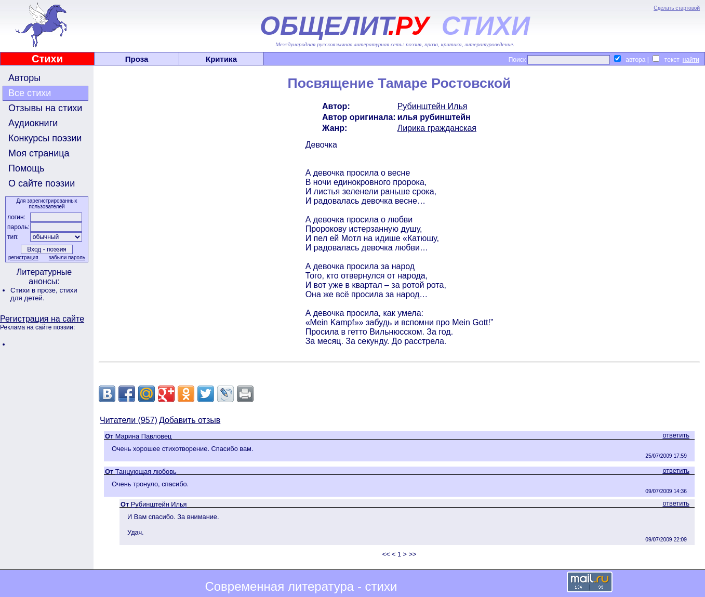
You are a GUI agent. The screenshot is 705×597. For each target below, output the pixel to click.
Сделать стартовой (677, 8)
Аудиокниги (33, 123)
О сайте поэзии (41, 183)
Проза (137, 59)
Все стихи (29, 93)
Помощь (26, 168)
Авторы (24, 78)
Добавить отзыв (189, 420)
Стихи (47, 58)
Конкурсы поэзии (45, 138)
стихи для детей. (43, 294)
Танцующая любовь (146, 471)
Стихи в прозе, (34, 290)
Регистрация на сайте (42, 318)
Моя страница (39, 153)
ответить (675, 435)
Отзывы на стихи (45, 108)
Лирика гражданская (436, 128)
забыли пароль (67, 257)
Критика (221, 59)
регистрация (23, 257)
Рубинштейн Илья (432, 106)
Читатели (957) (128, 420)
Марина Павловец (143, 436)
